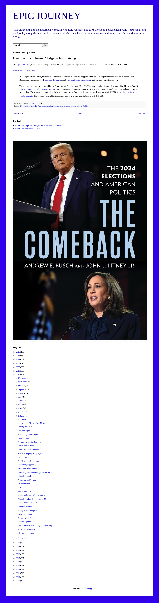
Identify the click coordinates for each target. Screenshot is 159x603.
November (22, 382)
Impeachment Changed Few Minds (31, 423)
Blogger (90, 588)
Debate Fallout (23, 457)
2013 (18, 565)
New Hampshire (24, 491)
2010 (18, 577)
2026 (18, 352)
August (21, 393)
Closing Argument (25, 522)
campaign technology (69, 64)
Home (80, 114)
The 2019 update (87, 64)
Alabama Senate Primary (27, 469)
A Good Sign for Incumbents (29, 434)
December (22, 378)
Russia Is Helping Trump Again (30, 453)
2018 (18, 547)
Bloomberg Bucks (25, 476)
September (22, 389)
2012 (18, 569)
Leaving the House (25, 427)
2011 (18, 573)
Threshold (22, 419)
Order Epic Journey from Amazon (28, 128)
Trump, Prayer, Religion (27, 510)
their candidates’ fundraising (78, 80)
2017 (18, 550)
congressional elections (52, 106)
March (21, 412)
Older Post (141, 114)
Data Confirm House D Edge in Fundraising (35, 526)
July (20, 397)
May (20, 404)
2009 (18, 581)
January (21, 538)
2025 (18, 356)
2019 (18, 543)
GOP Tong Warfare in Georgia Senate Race (35, 472)
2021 (18, 371)
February (22, 416)
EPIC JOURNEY (47, 15)
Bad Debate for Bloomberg (28, 461)
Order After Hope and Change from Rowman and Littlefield (38, 125)
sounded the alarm (53, 80)
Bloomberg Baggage (26, 465)
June (20, 401)
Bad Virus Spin (24, 431)
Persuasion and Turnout (27, 480)
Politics (85, 106)
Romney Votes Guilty (26, 518)
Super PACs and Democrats (28, 450)
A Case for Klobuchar (26, 529)
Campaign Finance (36, 106)
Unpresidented (23, 438)
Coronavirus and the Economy (30, 442)
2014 (18, 562)
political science (76, 106)
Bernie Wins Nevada (26, 446)
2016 (18, 554)
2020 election (24, 106)
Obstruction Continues (26, 533)
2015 (18, 558)
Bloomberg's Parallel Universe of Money (34, 499)
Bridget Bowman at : (26, 70)
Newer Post (18, 114)
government (65, 106)
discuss (37, 64)
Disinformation (24, 484)
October (21, 385)
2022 (18, 367)
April (20, 408)
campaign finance (48, 64)
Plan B (20, 488)
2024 (18, 359)
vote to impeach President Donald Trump (37, 89)
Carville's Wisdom (25, 507)
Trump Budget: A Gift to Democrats (32, 495)
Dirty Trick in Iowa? (26, 514)
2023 (18, 363)
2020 (18, 375)
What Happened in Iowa (27, 503)
